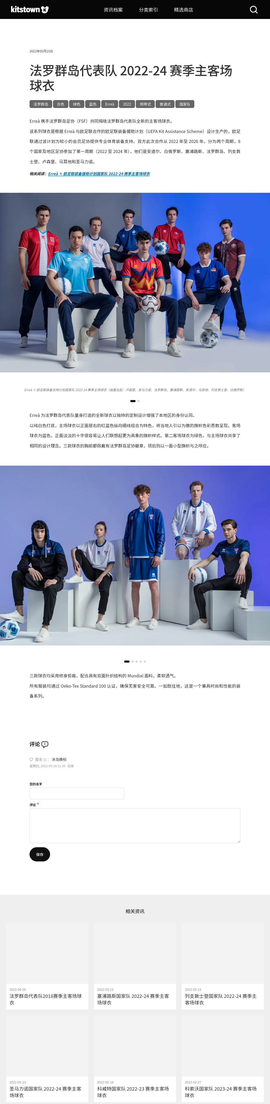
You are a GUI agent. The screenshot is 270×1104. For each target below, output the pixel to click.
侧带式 (145, 104)
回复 (71, 765)
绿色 (76, 104)
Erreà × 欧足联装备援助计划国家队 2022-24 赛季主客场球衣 (99, 173)
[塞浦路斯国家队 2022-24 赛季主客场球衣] (135, 966)
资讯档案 (113, 9)
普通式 (165, 104)
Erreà (109, 104)
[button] (133, 401)
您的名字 (36, 784)
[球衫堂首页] (30, 9)
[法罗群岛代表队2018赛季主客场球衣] (47, 966)
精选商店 (183, 9)
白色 (60, 104)
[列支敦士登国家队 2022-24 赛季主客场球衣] (223, 966)
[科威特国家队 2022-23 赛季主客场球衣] (135, 1058)
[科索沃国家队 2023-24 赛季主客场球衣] (223, 1058)
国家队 (184, 104)
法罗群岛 (40, 104)
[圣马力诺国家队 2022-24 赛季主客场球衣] (47, 1058)
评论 (33, 804)
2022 (127, 104)
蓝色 (93, 104)
